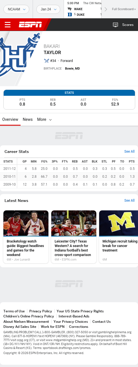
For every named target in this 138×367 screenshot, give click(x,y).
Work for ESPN (52, 326)
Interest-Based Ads (74, 316)
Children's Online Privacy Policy (28, 316)
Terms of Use (14, 311)
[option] (25, 236)
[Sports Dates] (48, 9)
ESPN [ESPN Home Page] (30, 24)
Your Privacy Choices (71, 321)
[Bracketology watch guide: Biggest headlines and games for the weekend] (25, 236)
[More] (50, 119)
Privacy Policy (40, 311)
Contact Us (101, 321)
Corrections (78, 326)
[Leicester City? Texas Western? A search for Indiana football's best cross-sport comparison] (73, 236)
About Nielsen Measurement (26, 321)
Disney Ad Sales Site (19, 326)
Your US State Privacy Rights (80, 311)
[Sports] (16, 9)
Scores (127, 25)
